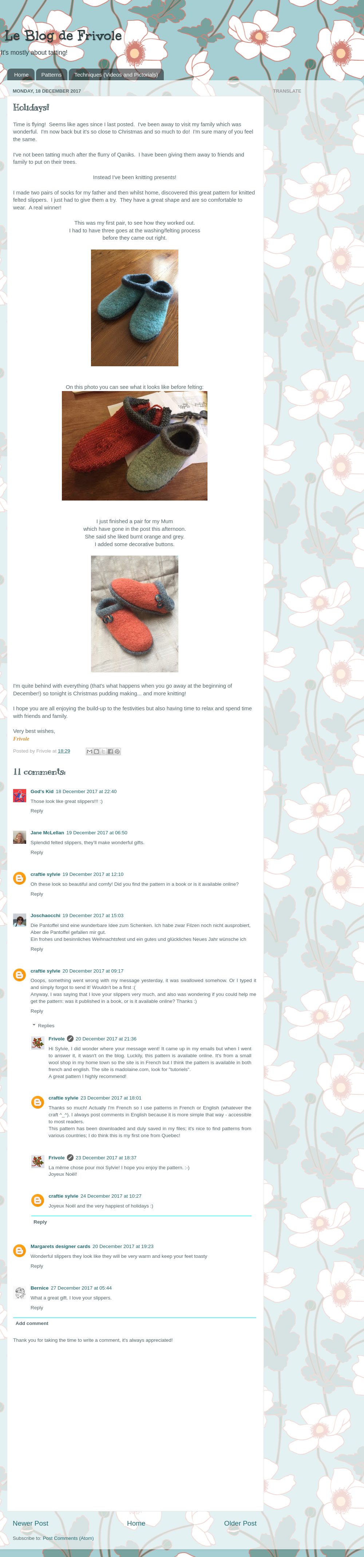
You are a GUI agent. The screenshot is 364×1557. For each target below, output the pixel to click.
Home (21, 75)
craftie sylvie (45, 874)
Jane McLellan (47, 832)
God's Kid (42, 791)
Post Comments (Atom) (68, 1538)
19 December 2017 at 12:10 (93, 874)
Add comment (32, 1323)
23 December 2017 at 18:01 (110, 1098)
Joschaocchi (45, 915)
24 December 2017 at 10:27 (110, 1196)
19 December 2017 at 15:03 (93, 915)
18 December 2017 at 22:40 (86, 791)
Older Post (240, 1523)
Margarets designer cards (60, 1246)
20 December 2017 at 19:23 (122, 1246)
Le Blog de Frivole (61, 35)
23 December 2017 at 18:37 (106, 1157)
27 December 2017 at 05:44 (81, 1288)
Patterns (51, 75)
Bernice (40, 1288)
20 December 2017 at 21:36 (106, 1039)
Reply (37, 811)
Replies (46, 1025)
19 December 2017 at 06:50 (96, 832)
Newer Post (30, 1523)
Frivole (57, 1039)
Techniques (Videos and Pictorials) (116, 75)
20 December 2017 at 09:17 (93, 971)
